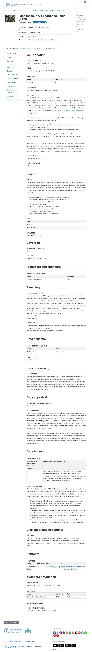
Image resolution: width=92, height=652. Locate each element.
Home (5, 10)
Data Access (11, 86)
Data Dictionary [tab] (26, 48)
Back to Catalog (11, 622)
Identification (11, 53)
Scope (9, 57)
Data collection (12, 75)
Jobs (6, 646)
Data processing (12, 78)
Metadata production (14, 100)
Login (80, 2)
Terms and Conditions (25, 646)
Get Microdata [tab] (49, 48)
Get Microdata (39, 22)
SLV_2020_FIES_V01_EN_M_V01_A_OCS (54, 10)
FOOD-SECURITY (38, 10)
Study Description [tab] (12, 48)
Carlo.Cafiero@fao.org (52, 567)
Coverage (10, 61)
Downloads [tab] (37, 48)
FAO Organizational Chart (13, 641)
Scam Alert (37, 646)
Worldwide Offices (30, 641)
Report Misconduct (10, 647)
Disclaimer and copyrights (12, 91)
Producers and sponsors (12, 66)
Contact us (13, 646)
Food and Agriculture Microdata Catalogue (20, 10)
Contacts (10, 96)
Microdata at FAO (35, 5)
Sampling (10, 71)
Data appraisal (12, 82)
